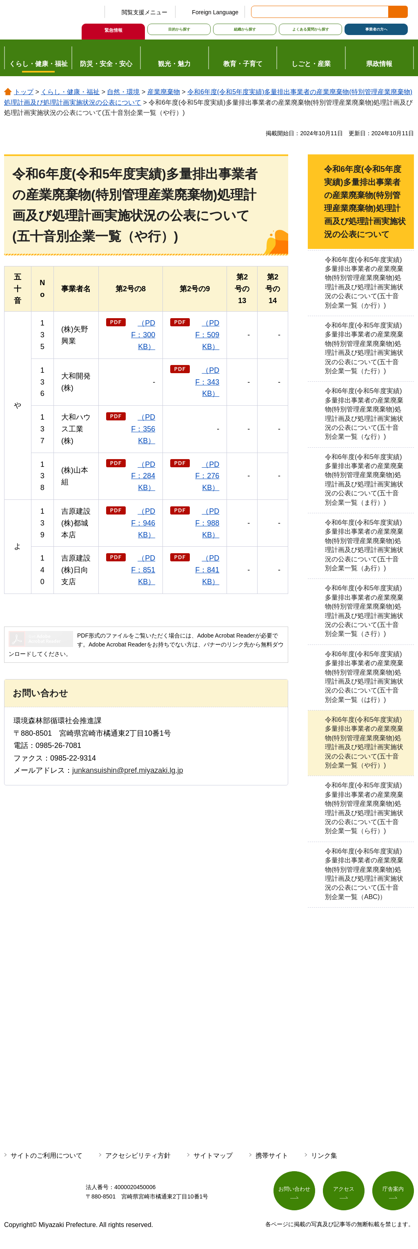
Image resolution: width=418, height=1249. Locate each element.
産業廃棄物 (163, 91)
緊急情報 (113, 30)
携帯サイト (272, 1155)
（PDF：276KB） (207, 476)
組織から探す (245, 29)
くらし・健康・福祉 (70, 91)
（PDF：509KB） (207, 335)
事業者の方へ (376, 29)
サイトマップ (213, 1155)
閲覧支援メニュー (144, 12)
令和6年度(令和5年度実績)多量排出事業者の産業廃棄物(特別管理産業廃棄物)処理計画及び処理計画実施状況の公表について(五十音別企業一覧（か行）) (364, 282)
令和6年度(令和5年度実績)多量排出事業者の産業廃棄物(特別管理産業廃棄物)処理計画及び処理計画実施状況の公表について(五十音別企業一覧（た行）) (364, 348)
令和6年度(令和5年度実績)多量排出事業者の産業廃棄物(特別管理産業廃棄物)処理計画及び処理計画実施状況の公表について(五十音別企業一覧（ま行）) (364, 479)
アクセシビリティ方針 (138, 1155)
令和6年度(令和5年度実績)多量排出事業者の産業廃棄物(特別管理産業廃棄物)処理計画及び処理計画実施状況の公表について (365, 202)
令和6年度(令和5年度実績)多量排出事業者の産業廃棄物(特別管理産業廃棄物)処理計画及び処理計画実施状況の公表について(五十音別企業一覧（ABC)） (364, 874)
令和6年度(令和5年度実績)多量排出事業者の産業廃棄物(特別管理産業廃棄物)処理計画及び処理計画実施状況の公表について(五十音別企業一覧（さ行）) (364, 611)
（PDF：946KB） (143, 523)
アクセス (343, 1190)
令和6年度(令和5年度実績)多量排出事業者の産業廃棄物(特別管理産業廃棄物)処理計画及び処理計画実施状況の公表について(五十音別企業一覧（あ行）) (364, 545)
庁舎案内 (393, 1190)
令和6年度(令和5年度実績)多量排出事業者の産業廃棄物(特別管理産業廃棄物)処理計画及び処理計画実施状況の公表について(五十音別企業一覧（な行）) (364, 413)
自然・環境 (123, 91)
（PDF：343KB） (207, 382)
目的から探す (179, 29)
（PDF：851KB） (143, 570)
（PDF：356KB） (143, 429)
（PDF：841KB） (207, 570)
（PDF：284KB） (143, 476)
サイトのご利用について (46, 1155)
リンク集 (324, 1155)
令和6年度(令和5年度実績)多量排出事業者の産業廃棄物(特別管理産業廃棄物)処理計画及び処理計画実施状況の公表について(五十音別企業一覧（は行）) (364, 677)
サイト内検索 (258, 12)
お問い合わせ (294, 1190)
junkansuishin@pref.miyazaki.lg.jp (127, 770)
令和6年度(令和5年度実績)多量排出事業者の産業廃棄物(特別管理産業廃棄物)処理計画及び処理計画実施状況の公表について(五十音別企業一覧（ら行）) (364, 808)
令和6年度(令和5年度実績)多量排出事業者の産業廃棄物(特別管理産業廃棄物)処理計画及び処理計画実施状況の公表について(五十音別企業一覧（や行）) (364, 742)
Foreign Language (215, 12)
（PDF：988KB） (207, 523)
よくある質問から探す (310, 29)
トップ (23, 91)
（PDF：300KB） (143, 335)
